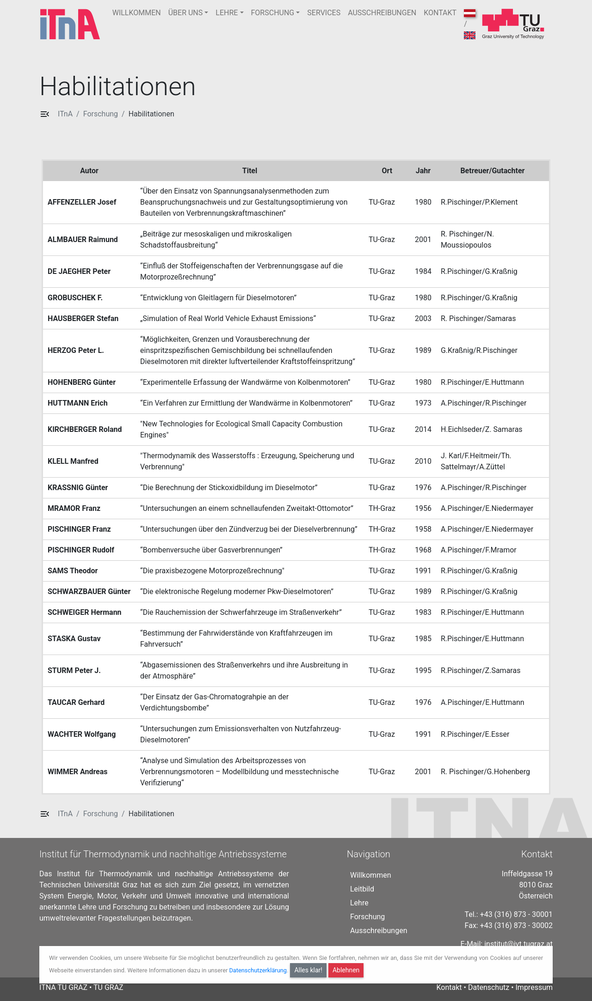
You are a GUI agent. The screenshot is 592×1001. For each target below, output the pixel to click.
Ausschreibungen (378, 930)
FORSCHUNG (273, 12)
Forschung (100, 113)
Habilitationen (151, 113)
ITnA (65, 113)
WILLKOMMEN (136, 12)
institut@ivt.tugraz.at (518, 944)
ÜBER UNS (185, 12)
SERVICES (323, 12)
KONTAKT (440, 12)
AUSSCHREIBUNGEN (382, 12)
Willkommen (370, 875)
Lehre (359, 902)
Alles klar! (308, 970)
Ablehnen (346, 970)
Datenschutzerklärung (258, 970)
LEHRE (227, 12)
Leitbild (362, 889)
